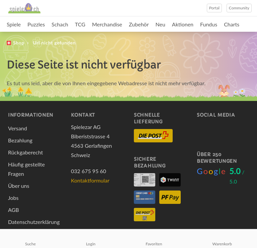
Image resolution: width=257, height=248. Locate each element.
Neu (160, 24)
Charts (231, 24)
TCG (80, 24)
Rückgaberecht (25, 152)
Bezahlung (20, 140)
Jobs (13, 198)
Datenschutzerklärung (34, 222)
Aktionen (182, 24)
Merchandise (107, 24)
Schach (60, 24)
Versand (17, 128)
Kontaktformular (90, 180)
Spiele (14, 24)
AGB (13, 210)
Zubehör (139, 24)
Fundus (208, 24)
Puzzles (36, 24)
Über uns (18, 185)
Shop (18, 42)
